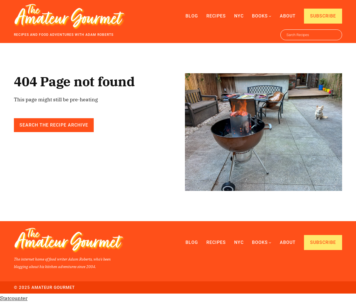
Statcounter (14, 298)
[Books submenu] (270, 16)
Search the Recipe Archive (53, 125)
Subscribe (323, 16)
